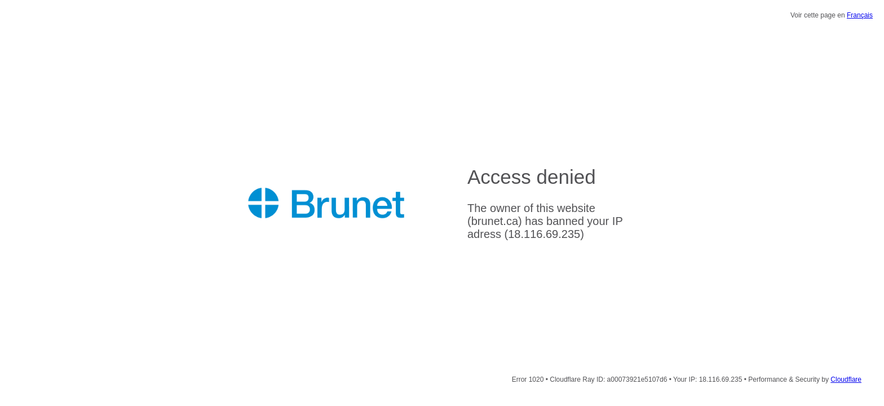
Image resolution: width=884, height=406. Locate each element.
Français (860, 15)
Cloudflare (845, 379)
